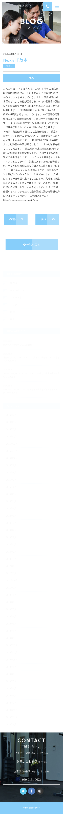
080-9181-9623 (31, 779)
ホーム (6, 40)
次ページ (48, 219)
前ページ (16, 219)
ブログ (16, 40)
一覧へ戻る (31, 245)
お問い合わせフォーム (31, 761)
